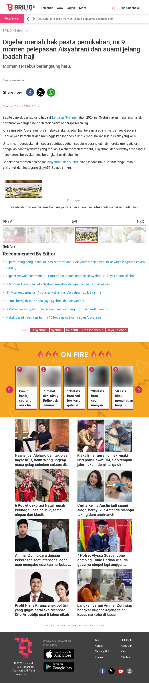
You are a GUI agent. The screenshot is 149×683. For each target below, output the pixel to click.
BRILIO (7, 30)
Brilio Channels (130, 8)
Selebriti (72, 330)
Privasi (99, 657)
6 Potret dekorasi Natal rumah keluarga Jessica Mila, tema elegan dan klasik (40, 510)
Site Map (126, 657)
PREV (7, 221)
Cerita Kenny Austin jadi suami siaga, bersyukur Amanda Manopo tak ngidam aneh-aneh (105, 510)
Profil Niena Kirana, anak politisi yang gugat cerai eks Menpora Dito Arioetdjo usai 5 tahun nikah (42, 610)
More (83, 8)
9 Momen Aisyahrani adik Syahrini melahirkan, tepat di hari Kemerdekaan (58, 284)
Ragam (71, 8)
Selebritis (47, 8)
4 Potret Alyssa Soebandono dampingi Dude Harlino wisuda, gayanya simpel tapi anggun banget (103, 560)
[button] (28, 19)
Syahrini (57, 330)
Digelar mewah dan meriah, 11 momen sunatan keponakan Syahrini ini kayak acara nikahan (71, 276)
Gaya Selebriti (116, 330)
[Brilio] (20, 7)
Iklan (97, 640)
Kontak (99, 645)
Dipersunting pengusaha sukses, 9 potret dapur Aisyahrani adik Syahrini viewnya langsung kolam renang (75, 265)
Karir (123, 651)
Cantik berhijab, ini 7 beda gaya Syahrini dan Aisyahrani (45, 301)
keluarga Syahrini (64, 117)
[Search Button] (113, 8)
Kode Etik (126, 645)
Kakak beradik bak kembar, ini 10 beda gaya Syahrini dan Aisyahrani (54, 317)
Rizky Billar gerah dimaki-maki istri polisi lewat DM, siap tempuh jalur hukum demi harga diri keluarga (104, 460)
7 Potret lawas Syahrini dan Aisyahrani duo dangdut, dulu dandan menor (57, 309)
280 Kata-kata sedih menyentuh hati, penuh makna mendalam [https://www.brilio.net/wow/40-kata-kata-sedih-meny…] (76, 18)
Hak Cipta (126, 640)
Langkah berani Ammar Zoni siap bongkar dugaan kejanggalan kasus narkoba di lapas (104, 610)
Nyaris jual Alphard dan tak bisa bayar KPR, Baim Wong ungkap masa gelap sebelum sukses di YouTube (41, 460)
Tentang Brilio (103, 651)
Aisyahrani (40, 330)
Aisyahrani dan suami (63, 162)
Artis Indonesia (93, 330)
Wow (60, 8)
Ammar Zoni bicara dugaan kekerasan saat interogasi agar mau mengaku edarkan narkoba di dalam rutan (43, 560)
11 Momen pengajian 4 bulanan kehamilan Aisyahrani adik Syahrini (53, 292)
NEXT (141, 221)
